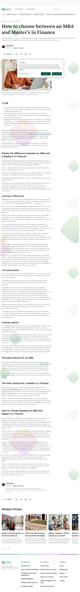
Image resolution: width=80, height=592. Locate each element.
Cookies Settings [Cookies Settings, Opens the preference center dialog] (24, 73)
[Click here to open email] (16, 54)
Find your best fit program (48, 573)
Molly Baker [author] (9, 45)
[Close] (62, 61)
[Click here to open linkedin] (25, 54)
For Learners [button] (19, 9)
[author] (3, 47)
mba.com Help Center (47, 586)
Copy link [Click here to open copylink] (8, 54)
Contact (62, 580)
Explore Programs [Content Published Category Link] (18, 48)
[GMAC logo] (6, 9)
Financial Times (43, 364)
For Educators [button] (31, 9)
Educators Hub (25, 566)
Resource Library (12, 14)
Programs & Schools (25, 14)
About (61, 566)
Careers (62, 573)
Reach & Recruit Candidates (29, 569)
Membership (63, 569)
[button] (4, 14)
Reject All (46, 73)
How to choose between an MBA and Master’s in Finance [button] (62, 14)
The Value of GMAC (27, 586)
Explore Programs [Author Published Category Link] (18, 485)
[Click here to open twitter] (30, 54)
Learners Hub (44, 566)
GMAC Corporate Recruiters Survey (40, 134)
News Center (64, 577)
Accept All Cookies (57, 73)
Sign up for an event (46, 577)
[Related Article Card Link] (12, 529)
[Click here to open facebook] (21, 54)
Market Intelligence (27, 579)
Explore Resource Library (48, 569)
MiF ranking (14, 389)
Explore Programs (39, 14)
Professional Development (29, 582)
